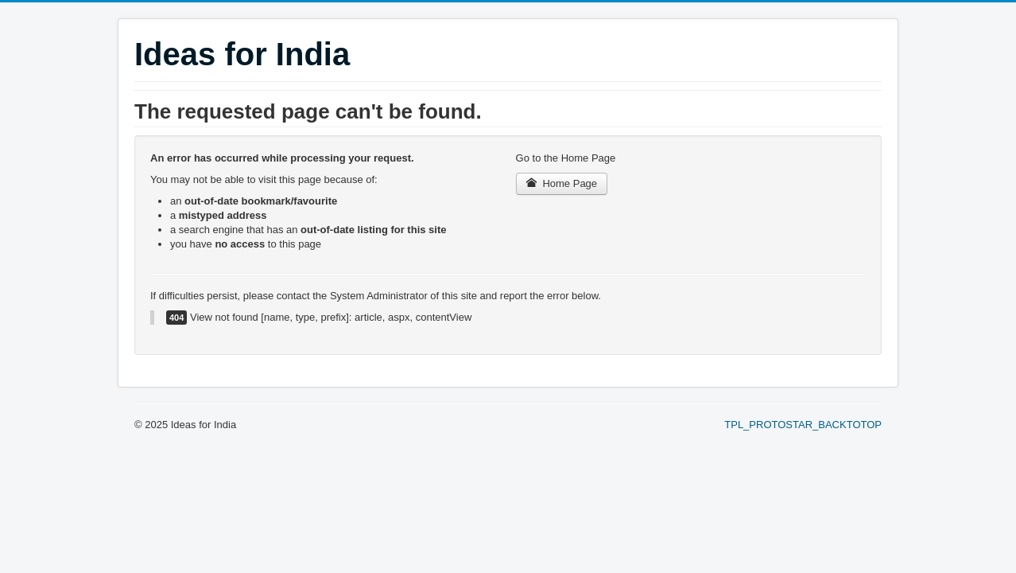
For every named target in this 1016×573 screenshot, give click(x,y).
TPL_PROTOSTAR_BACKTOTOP (803, 425)
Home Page (562, 183)
